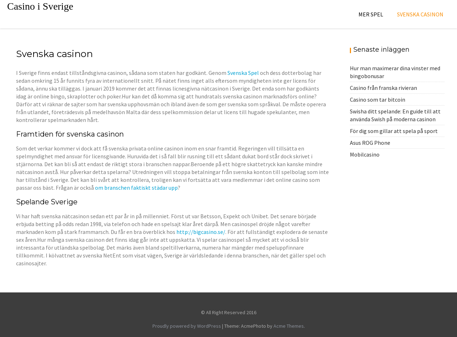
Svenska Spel (243, 72)
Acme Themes (288, 326)
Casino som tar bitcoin (377, 99)
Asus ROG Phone (370, 142)
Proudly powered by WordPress (186, 326)
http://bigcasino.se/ (200, 231)
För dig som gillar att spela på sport (394, 130)
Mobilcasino (365, 154)
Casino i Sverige (40, 6)
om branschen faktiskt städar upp (136, 187)
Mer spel (370, 14)
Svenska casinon (420, 14)
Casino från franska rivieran (383, 87)
